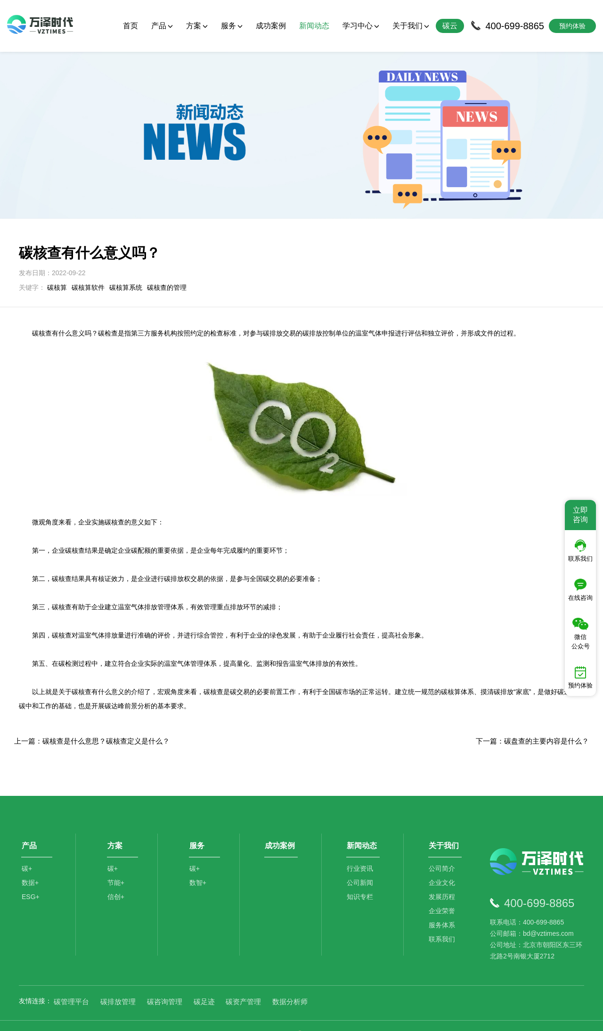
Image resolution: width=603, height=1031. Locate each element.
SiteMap (467, 1016)
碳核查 (213, 674)
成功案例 (271, 26)
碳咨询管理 (164, 984)
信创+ (116, 881)
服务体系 (443, 910)
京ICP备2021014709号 (419, 1016)
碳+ (27, 853)
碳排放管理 (118, 984)
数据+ (30, 867)
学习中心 (360, 26)
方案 (197, 26)
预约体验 (580, 677)
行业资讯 (361, 853)
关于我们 (410, 26)
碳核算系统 (125, 270)
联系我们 (443, 924)
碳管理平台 (71, 984)
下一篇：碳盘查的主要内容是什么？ (532, 724)
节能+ (116, 867)
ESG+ (31, 881)
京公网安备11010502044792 (339, 1016)
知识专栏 (361, 881)
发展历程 (443, 881)
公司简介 (443, 853)
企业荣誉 (443, 896)
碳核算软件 (88, 270)
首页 (130, 26)
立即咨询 (580, 515)
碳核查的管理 (167, 270)
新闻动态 (314, 26)
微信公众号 (580, 634)
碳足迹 (204, 984)
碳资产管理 (243, 984)
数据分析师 (290, 984)
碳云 (449, 26)
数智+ (198, 867)
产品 (162, 26)
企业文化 (443, 867)
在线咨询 (580, 590)
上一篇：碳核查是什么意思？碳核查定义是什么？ (92, 724)
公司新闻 (361, 867)
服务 (232, 26)
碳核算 (57, 270)
